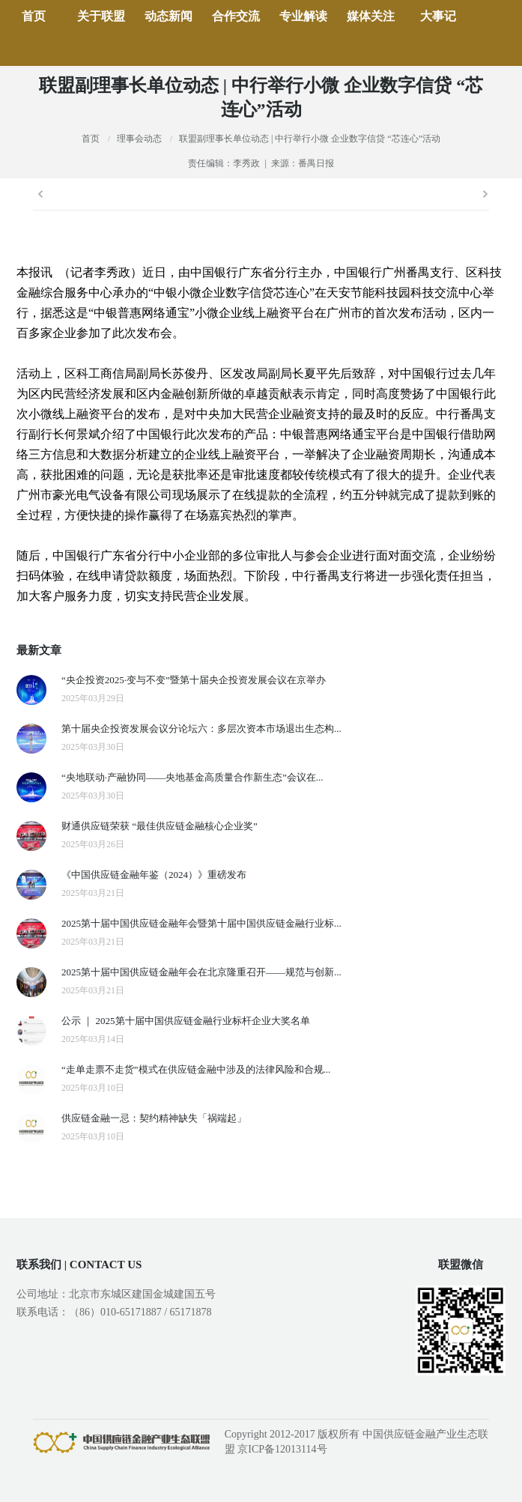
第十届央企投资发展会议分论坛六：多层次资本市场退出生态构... (201, 728)
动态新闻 (168, 16)
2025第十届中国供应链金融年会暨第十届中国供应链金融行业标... (201, 923)
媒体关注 (371, 16)
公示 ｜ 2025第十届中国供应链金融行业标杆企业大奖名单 (185, 1020)
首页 (34, 16)
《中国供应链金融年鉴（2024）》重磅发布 (153, 874)
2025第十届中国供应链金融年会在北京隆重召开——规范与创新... (201, 972)
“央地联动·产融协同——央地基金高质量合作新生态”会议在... (192, 777)
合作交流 (236, 16)
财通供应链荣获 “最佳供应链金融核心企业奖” (159, 826)
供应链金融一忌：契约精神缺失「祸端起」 (153, 1118)
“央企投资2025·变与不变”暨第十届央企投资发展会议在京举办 (193, 679)
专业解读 (303, 16)
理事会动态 (139, 138)
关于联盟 (101, 16)
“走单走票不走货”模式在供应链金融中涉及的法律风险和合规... (195, 1069)
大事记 (438, 16)
